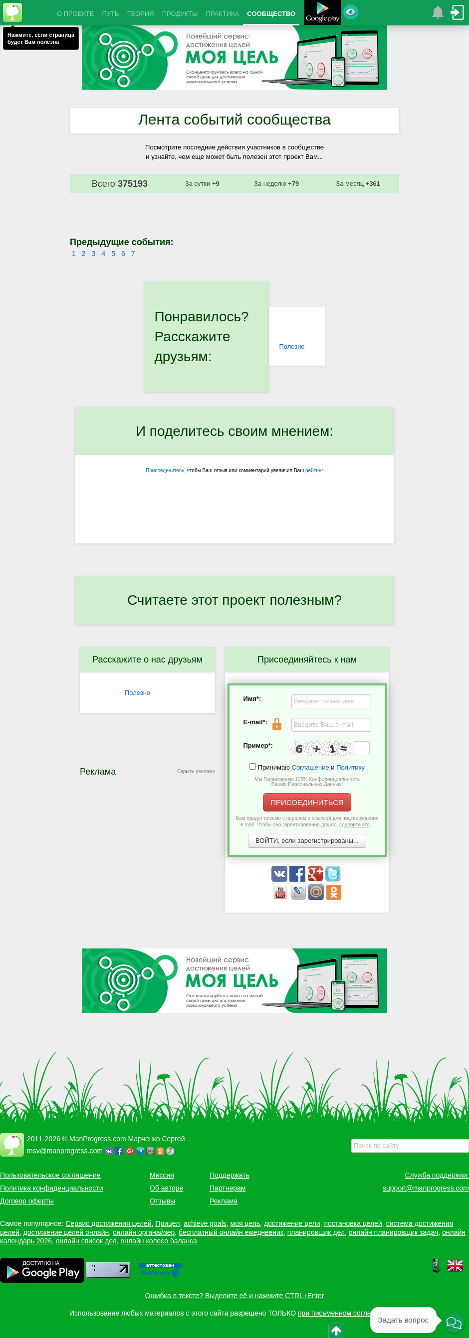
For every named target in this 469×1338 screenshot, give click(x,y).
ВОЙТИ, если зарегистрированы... (307, 840)
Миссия (162, 1175)
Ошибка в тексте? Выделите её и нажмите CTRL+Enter (234, 1296)
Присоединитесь (165, 470)
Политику (350, 767)
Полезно (291, 346)
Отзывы (162, 1201)
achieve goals (205, 1223)
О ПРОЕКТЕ (75, 13)
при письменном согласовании (348, 1313)
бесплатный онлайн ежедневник (231, 1232)
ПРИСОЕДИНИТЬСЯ (307, 802)
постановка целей (353, 1223)
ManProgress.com (97, 1139)
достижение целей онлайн (66, 1232)
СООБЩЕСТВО (271, 13)
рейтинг (314, 470)
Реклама (223, 1201)
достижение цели (292, 1223)
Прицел (167, 1223)
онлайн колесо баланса (158, 1241)
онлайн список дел (86, 1241)
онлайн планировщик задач (394, 1232)
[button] (454, 1324)
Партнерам (227, 1188)
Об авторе (166, 1188)
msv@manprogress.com (65, 1151)
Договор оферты (27, 1201)
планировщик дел (316, 1232)
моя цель (245, 1223)
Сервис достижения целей (108, 1223)
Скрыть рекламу (196, 771)
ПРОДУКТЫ (180, 13)
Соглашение (310, 767)
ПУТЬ (110, 13)
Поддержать (229, 1175)
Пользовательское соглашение (50, 1175)
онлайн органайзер (144, 1232)
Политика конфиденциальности (51, 1188)
